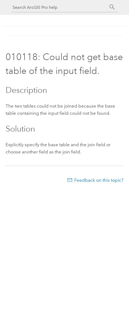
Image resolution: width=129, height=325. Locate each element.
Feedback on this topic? (98, 180)
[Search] (112, 7)
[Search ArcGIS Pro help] (59, 7)
